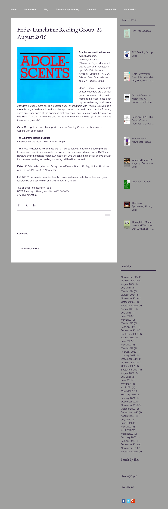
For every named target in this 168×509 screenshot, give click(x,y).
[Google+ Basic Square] (133, 501)
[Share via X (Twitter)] (26, 205)
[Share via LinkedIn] (34, 205)
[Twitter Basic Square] (128, 501)
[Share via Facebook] (18, 205)
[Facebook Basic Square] (123, 501)
